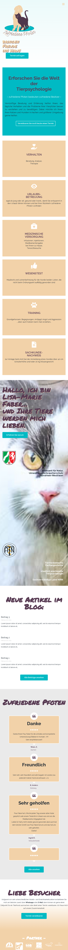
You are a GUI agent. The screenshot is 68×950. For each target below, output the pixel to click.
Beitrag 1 (5, 644)
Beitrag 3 (5, 603)
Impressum (35, 942)
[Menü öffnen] (63, 4)
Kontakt (26, 942)
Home (19, 942)
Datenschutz (46, 942)
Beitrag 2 (5, 623)
